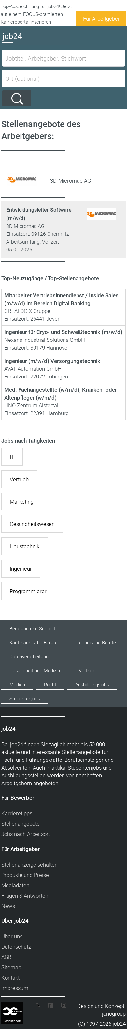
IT (12, 457)
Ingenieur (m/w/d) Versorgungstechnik (52, 361)
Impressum (14, 988)
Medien (17, 684)
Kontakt (10, 977)
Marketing (22, 501)
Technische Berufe (96, 643)
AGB (6, 957)
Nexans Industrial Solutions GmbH (44, 339)
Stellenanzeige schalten (29, 864)
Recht (50, 684)
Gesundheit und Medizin (34, 670)
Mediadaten (15, 885)
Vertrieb (19, 479)
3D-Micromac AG (25, 226)
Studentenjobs (24, 698)
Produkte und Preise (25, 875)
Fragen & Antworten (24, 895)
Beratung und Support (32, 629)
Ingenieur (21, 568)
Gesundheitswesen (32, 524)
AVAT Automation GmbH (33, 368)
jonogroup (114, 1013)
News (8, 906)
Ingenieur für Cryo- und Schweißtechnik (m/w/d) (63, 332)
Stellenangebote (20, 823)
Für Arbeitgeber (101, 18)
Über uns (11, 936)
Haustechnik (24, 546)
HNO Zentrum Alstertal (31, 405)
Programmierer (28, 591)
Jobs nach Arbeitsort (25, 834)
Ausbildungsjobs (92, 684)
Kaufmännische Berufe (33, 643)
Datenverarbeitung (29, 656)
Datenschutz (16, 946)
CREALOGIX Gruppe (27, 311)
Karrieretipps (16, 813)
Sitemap (11, 967)
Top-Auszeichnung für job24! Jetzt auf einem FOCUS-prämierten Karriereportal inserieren (36, 14)
